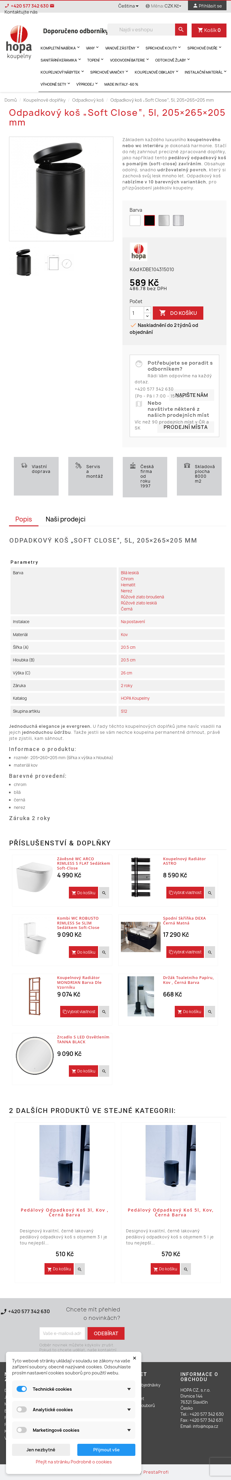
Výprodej (87, 84)
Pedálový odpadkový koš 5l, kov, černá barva (171, 1212)
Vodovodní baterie (130, 59)
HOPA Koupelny (135, 698)
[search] (181, 30)
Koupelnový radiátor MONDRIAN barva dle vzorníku (79, 982)
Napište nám (191, 395)
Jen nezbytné (40, 1450)
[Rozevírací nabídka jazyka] (129, 6)
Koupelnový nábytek (63, 71)
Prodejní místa (186, 427)
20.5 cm (128, 647)
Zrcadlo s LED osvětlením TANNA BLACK (83, 1039)
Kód (134, 269)
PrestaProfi (156, 1472)
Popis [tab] (23, 519)
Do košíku (178, 313)
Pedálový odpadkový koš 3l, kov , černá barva (65, 1212)
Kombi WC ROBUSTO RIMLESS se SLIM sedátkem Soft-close (78, 922)
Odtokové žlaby (173, 59)
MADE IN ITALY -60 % (121, 84)
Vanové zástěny (122, 47)
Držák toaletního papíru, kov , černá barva (188, 980)
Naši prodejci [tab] (65, 519)
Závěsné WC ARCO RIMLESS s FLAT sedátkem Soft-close (83, 863)
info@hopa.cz (205, 1426)
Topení (96, 59)
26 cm (126, 673)
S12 (124, 711)
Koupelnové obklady (157, 71)
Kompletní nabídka (61, 47)
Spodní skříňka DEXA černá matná (184, 920)
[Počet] (137, 313)
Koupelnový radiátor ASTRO (184, 861)
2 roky (126, 685)
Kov (124, 634)
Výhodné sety (56, 84)
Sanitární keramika (61, 59)
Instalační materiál (206, 71)
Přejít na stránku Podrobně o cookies (74, 1462)
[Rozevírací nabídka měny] (174, 6)
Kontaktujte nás (26, 1318)
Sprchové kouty (164, 47)
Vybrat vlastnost (185, 892)
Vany (93, 47)
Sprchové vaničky (109, 71)
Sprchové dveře (205, 47)
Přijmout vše (106, 1450)
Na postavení (133, 621)
